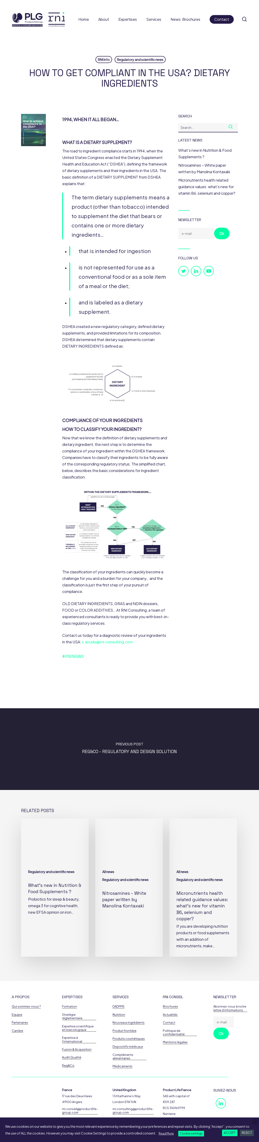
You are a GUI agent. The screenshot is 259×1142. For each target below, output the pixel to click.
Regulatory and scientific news (140, 59)
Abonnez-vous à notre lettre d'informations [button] (229, 1008)
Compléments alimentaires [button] (123, 1056)
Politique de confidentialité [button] (174, 1032)
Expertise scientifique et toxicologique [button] (78, 1028)
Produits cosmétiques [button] (129, 1038)
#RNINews (73, 656)
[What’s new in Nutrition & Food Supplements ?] (55, 887)
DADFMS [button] (118, 1006)
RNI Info (104, 59)
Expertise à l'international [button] (72, 1039)
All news (108, 872)
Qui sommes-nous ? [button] (26, 1006)
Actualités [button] (170, 1014)
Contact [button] (169, 1022)
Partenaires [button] (20, 1022)
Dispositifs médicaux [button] (128, 1046)
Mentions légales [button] (175, 1042)
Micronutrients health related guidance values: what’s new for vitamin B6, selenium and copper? (206, 187)
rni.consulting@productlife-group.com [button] (133, 1110)
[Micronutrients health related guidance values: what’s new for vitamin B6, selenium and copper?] (203, 887)
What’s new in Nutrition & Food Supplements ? (205, 153)
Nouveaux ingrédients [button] (129, 1022)
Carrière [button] (17, 1031)
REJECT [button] (247, 1133)
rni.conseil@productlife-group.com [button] (80, 1110)
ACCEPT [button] (230, 1133)
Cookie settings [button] (191, 1133)
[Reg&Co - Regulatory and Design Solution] (129, 749)
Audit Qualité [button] (71, 1057)
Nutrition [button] (119, 1014)
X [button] (255, 1122)
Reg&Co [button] (68, 1065)
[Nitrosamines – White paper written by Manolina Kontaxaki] (129, 887)
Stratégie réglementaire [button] (72, 1016)
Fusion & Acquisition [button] (76, 1049)
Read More (166, 1133)
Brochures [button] (170, 1006)
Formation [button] (69, 1006)
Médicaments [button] (122, 1066)
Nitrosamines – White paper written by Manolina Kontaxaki (204, 168)
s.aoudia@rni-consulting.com (107, 641)
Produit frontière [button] (124, 1031)
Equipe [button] (17, 1014)
